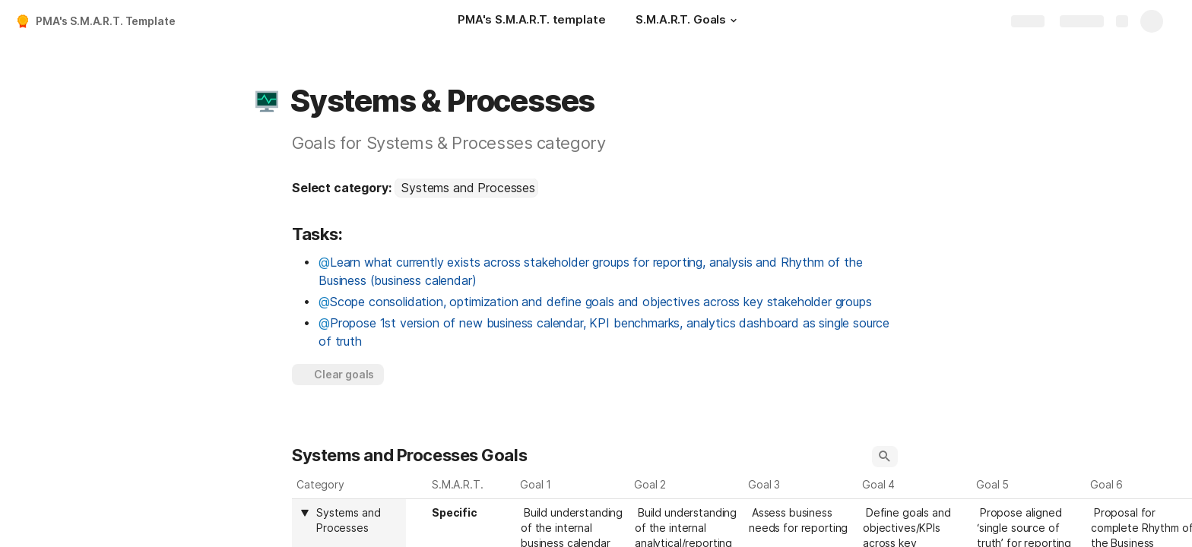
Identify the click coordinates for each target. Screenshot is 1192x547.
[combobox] (466, 188)
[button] (733, 20)
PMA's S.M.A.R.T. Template (106, 20)
